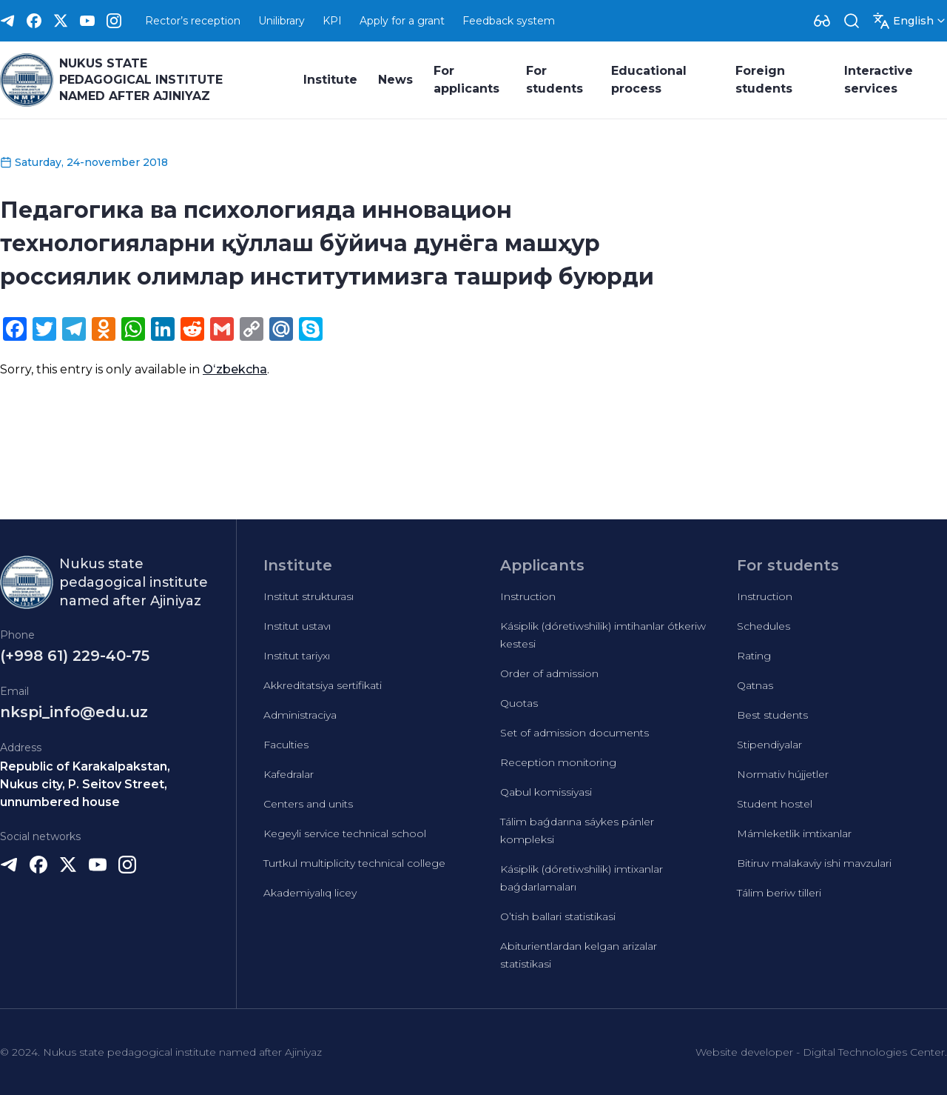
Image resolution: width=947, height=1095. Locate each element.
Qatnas (755, 685)
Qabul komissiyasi (546, 792)
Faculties (286, 744)
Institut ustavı (297, 626)
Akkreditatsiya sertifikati (322, 685)
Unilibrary (281, 20)
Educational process (649, 80)
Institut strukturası (308, 596)
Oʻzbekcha (235, 369)
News (395, 80)
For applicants (466, 80)
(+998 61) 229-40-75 (74, 656)
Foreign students (763, 80)
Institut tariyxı (296, 655)
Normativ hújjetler (783, 774)
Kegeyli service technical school (344, 833)
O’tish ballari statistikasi (558, 916)
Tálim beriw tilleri (779, 892)
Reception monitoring (558, 762)
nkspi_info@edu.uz (74, 712)
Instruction (528, 596)
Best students (772, 715)
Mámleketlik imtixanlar (794, 833)
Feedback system (508, 20)
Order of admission (549, 673)
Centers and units (308, 804)
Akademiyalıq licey (310, 892)
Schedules (763, 626)
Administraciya (300, 715)
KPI (332, 20)
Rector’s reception (192, 20)
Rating (754, 655)
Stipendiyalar (769, 744)
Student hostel (774, 804)
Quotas (519, 703)
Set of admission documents (574, 732)
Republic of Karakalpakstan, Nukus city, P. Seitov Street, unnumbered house (85, 784)
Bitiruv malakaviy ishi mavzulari (814, 863)
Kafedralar (288, 774)
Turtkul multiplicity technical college (354, 863)
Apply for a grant (402, 20)
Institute (330, 80)
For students (554, 80)
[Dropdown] (822, 21)
